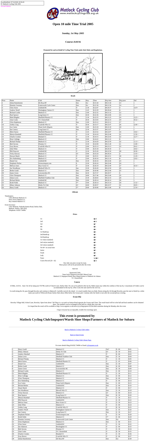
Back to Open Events (77, 335)
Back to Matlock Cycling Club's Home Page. (77, 340)
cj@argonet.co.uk (92, 345)
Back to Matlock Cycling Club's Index (77, 329)
